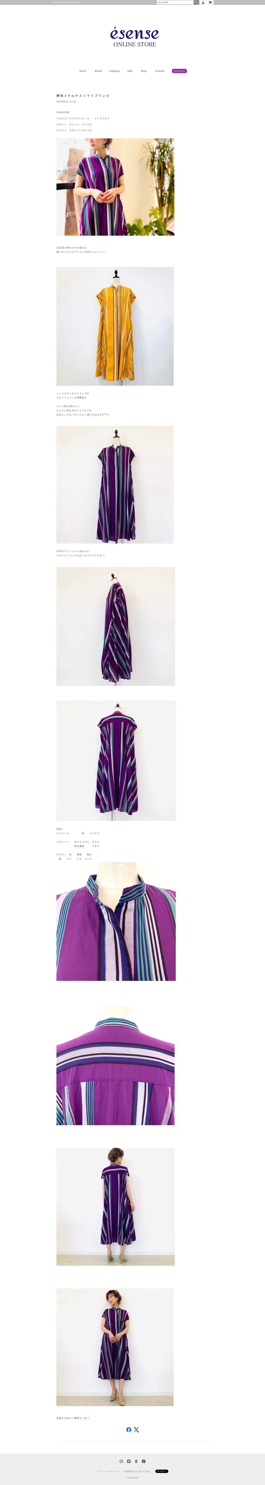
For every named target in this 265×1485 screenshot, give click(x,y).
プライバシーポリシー (108, 1471)
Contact (159, 71)
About (98, 71)
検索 (196, 2)
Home (82, 71)
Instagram (179, 71)
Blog (144, 71)
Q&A (129, 71)
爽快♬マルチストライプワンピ (83, 95)
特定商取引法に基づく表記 (137, 1471)
